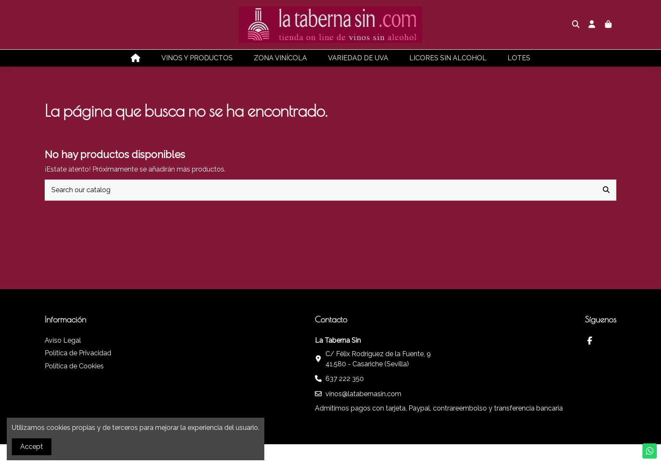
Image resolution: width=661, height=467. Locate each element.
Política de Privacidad (78, 353)
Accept (31, 447)
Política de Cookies (74, 366)
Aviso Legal (63, 340)
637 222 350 (344, 379)
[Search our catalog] (606, 190)
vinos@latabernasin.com (363, 394)
